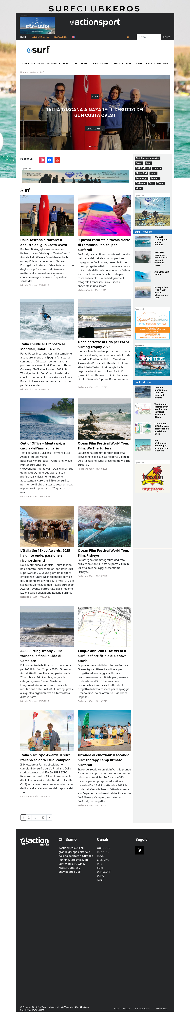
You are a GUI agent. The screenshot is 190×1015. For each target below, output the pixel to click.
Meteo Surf (161, 63)
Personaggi (100, 63)
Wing (100, 875)
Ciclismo (103, 860)
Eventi (67, 63)
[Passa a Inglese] (73, 37)
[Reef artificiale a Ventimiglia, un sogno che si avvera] (143, 445)
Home (23, 37)
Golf (100, 879)
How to (86, 63)
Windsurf (104, 871)
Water (33, 72)
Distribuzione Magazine (147, 158)
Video (139, 63)
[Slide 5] (100, 146)
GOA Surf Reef (143, 168)
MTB (100, 864)
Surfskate (117, 63)
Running (103, 852)
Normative (161, 1008)
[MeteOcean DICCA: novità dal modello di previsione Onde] (143, 428)
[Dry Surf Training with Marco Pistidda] (143, 241)
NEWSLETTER (60, 37)
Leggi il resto (95, 128)
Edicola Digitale (40, 37)
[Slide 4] (97, 146)
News (41, 63)
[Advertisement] (159, 525)
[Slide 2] (92, 146)
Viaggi (129, 63)
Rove (100, 856)
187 (42, 817)
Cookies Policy (122, 1008)
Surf (41, 72)
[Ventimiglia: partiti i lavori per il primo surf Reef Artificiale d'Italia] (143, 408)
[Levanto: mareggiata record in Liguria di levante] (143, 392)
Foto (149, 63)
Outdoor (103, 848)
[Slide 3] (95, 146)
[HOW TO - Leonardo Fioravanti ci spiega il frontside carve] (143, 257)
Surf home (28, 63)
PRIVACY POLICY (143, 1008)
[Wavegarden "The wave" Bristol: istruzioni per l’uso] (143, 292)
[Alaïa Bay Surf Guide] (143, 276)
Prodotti (52, 63)
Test (75, 63)
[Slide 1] (90, 146)
